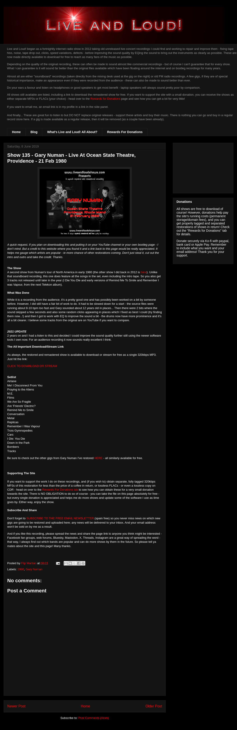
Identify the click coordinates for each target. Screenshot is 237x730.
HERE (98, 458)
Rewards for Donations (105, 98)
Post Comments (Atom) (93, 718)
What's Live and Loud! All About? (72, 132)
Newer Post (16, 706)
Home (16, 132)
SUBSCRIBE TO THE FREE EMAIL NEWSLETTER (60, 518)
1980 (21, 569)
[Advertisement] (203, 167)
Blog (33, 132)
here (143, 272)
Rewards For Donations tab (60, 489)
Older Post (153, 706)
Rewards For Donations (124, 132)
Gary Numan (34, 569)
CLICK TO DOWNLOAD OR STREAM (32, 366)
